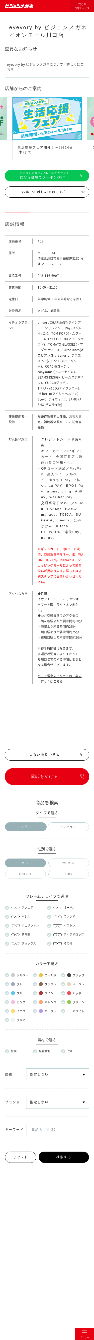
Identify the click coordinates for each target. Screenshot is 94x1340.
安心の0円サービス (82, 6)
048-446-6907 (48, 275)
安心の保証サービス (47, 986)
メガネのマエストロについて (46, 1190)
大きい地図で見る (44, 755)
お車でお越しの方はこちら (44, 192)
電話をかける (44, 776)
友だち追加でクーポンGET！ (45, 175)
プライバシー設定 (79, 1224)
